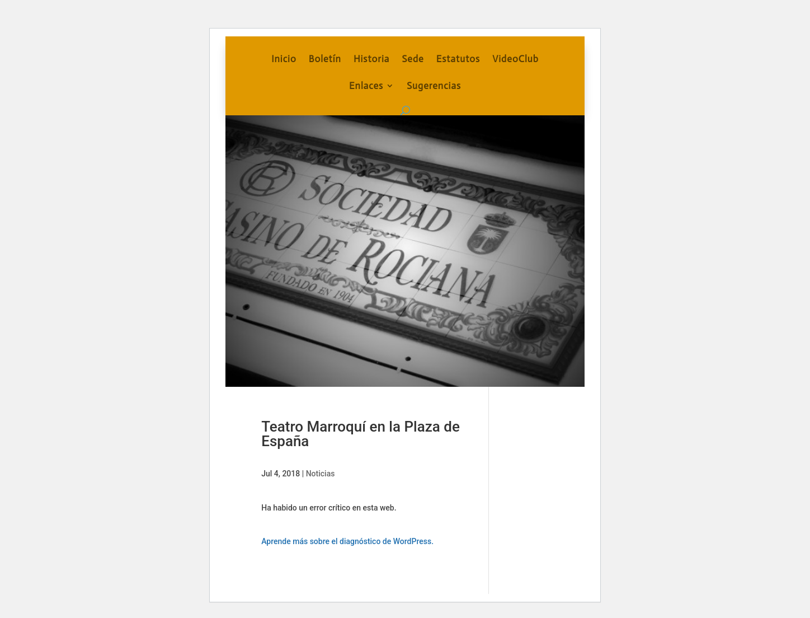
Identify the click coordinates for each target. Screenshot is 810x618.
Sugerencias (434, 86)
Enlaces (366, 86)
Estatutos (458, 59)
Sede (412, 59)
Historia (371, 59)
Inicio (283, 59)
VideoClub (515, 59)
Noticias (320, 473)
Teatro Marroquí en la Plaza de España (360, 434)
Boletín (325, 59)
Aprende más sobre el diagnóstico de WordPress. (347, 541)
